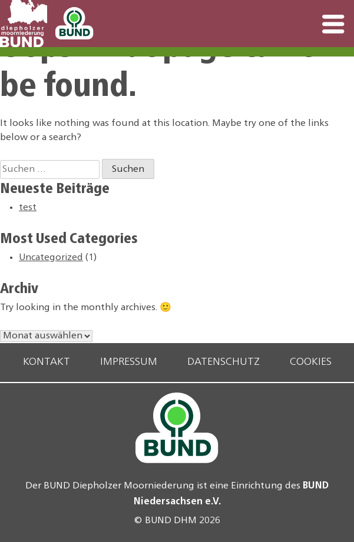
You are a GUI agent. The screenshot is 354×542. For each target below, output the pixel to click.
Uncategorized (51, 257)
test (28, 207)
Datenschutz (223, 362)
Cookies (311, 362)
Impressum (128, 362)
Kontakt (46, 362)
